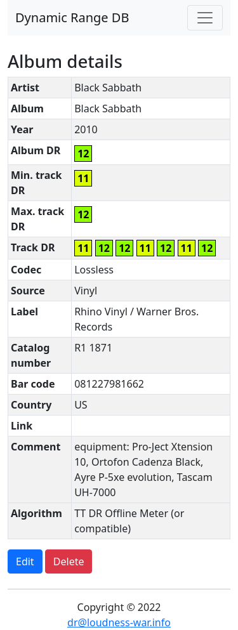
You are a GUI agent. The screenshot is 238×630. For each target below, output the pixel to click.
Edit (25, 561)
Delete (68, 561)
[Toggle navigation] (205, 17)
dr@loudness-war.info (119, 622)
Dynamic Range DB (72, 17)
